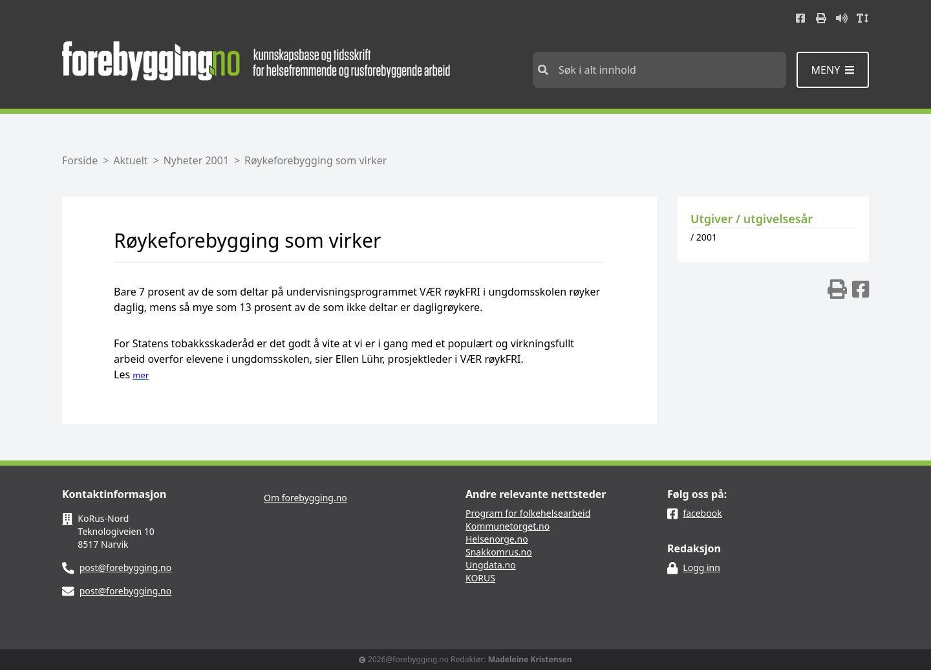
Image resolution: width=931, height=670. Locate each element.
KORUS (480, 578)
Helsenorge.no (497, 539)
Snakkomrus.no (499, 552)
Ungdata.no (491, 565)
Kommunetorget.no (508, 526)
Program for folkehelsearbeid (528, 513)
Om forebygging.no (305, 498)
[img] (837, 289)
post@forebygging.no (126, 567)
